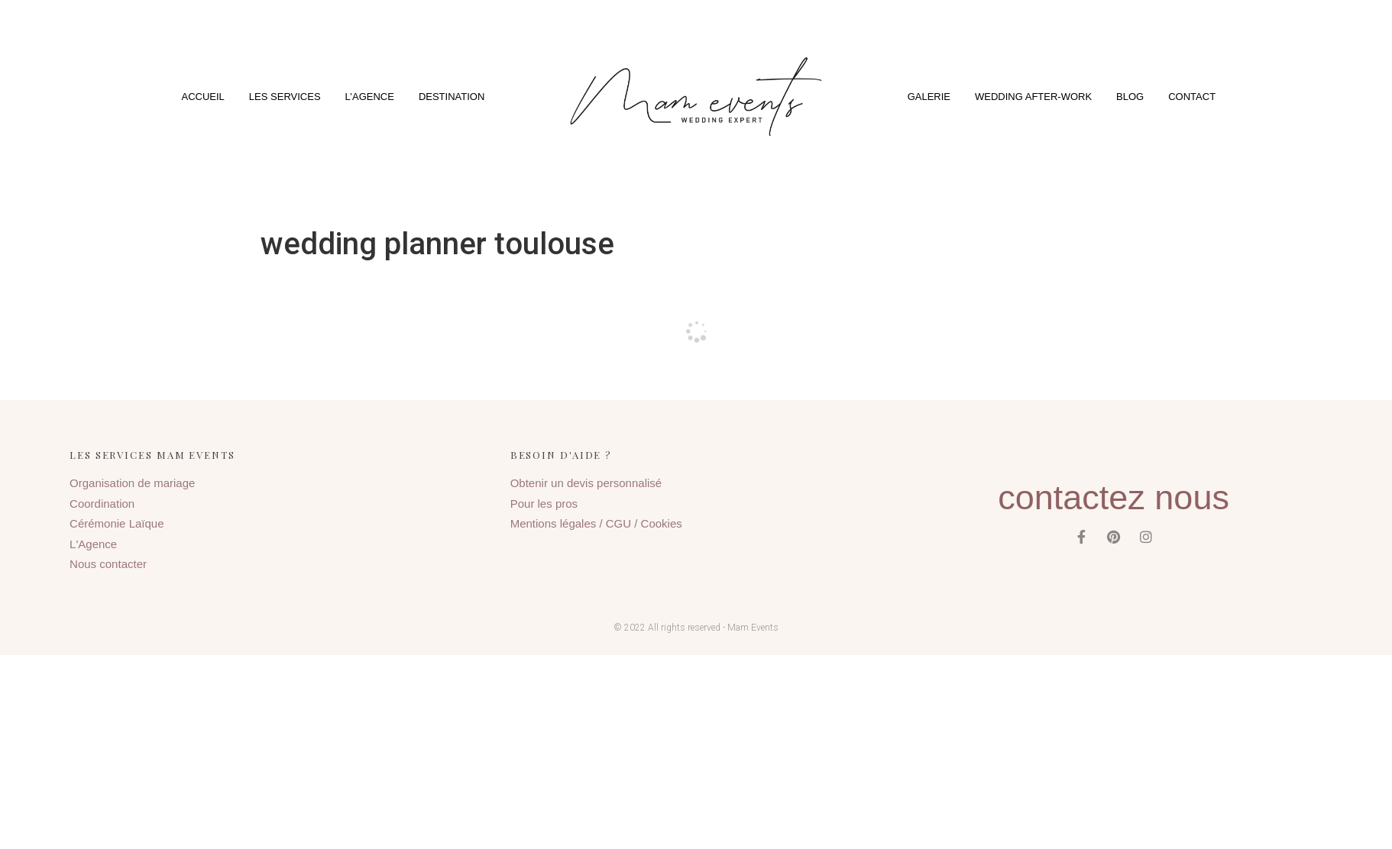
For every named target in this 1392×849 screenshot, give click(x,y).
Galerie (929, 96)
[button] (696, 97)
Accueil (203, 96)
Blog (1130, 96)
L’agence (369, 96)
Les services (285, 96)
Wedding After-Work (1033, 96)
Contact (1192, 96)
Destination (451, 96)
